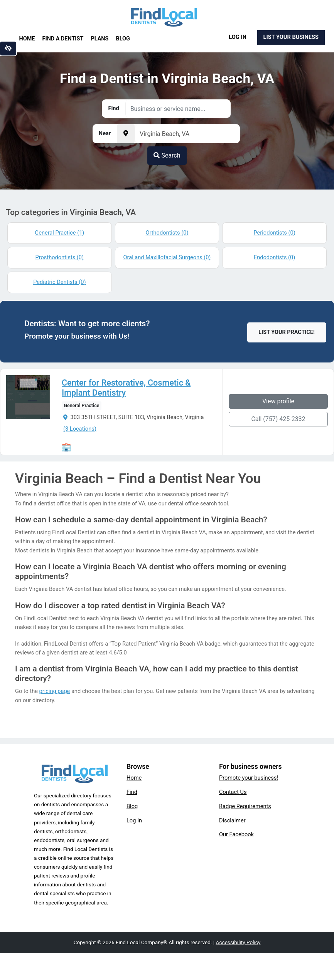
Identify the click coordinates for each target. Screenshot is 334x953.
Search (167, 155)
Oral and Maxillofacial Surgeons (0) (167, 257)
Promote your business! (248, 777)
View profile (278, 401)
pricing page (54, 691)
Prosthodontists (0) (59, 257)
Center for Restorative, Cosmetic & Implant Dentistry (126, 388)
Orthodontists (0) (166, 232)
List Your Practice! (286, 332)
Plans (100, 38)
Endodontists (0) (274, 257)
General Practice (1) (59, 232)
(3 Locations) (79, 428)
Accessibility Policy (238, 942)
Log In (237, 37)
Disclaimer (232, 820)
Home (27, 38)
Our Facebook (236, 834)
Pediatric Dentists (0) (59, 282)
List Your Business (291, 37)
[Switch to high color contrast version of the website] (8, 48)
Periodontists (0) (274, 232)
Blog (123, 38)
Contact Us (233, 792)
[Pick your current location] (126, 133)
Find (132, 792)
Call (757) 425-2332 (278, 419)
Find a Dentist (63, 38)
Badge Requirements (245, 806)
